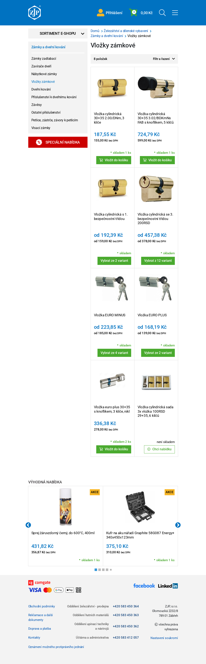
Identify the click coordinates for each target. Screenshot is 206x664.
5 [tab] (111, 570)
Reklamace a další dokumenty (40, 617)
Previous (28, 525)
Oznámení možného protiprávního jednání (56, 647)
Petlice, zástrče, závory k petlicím (54, 120)
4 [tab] (108, 570)
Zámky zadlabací (43, 59)
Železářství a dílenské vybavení (126, 31)
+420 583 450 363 (126, 615)
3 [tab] (104, 570)
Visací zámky (41, 128)
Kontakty (34, 637)
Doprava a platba (39, 628)
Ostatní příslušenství (45, 112)
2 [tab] (100, 570)
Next (178, 525)
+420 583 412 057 (126, 637)
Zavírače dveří (41, 66)
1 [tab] (97, 570)
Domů (95, 31)
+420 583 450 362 (126, 626)
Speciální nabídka (58, 142)
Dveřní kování (41, 89)
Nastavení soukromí (164, 638)
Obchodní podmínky (41, 606)
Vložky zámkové (43, 82)
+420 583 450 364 (126, 606)
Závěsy (36, 105)
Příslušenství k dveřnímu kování (53, 97)
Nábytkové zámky (44, 74)
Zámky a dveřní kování (48, 47)
